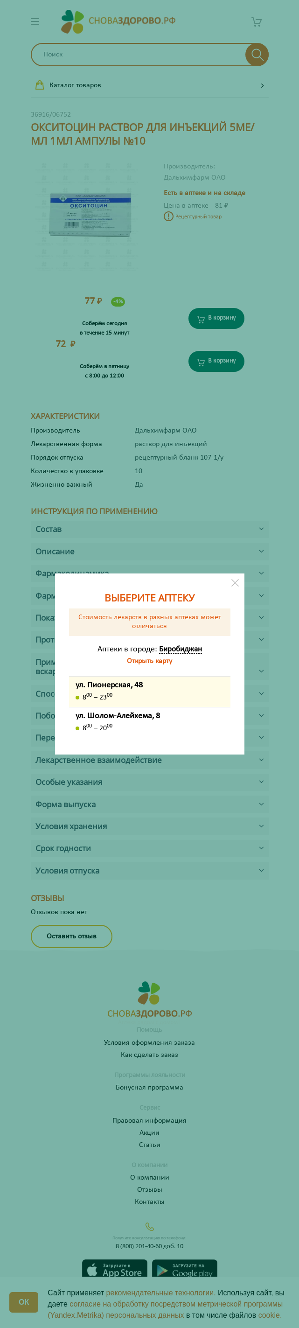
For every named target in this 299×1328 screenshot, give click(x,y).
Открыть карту (149, 661)
